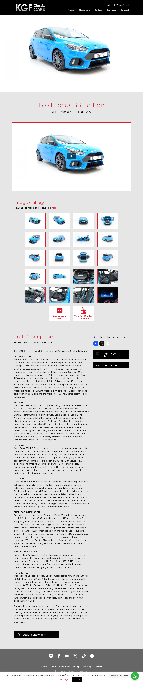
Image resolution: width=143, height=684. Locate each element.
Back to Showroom (34, 634)
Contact (125, 10)
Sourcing (111, 10)
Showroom (84, 10)
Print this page (111, 364)
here (54, 208)
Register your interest (110, 354)
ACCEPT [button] (77, 679)
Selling (98, 10)
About (71, 10)
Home (43, 667)
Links (55, 671)
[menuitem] (71, 10)
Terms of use (67, 671)
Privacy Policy (84, 671)
